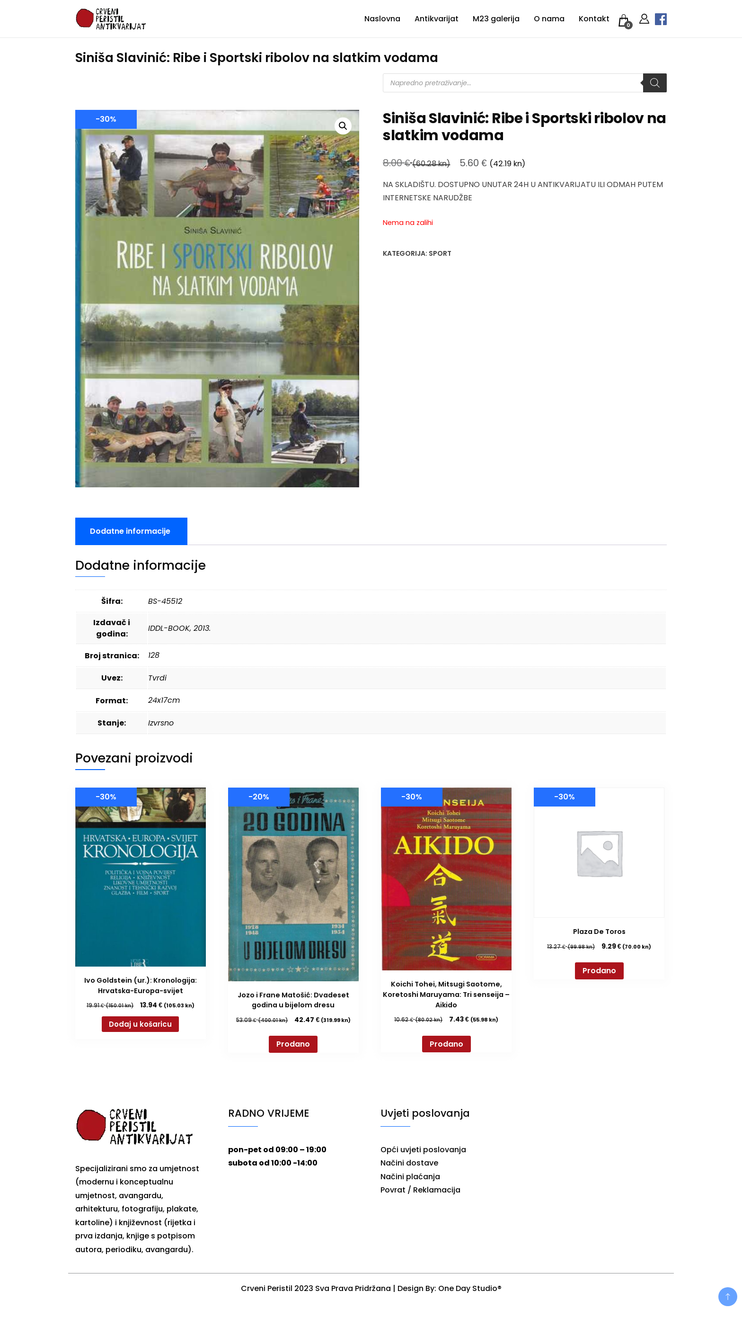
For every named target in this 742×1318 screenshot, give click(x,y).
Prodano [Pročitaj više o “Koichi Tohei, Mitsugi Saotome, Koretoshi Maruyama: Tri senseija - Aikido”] (446, 1044)
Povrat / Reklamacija (420, 1189)
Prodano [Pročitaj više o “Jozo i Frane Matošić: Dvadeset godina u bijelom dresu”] (293, 1044)
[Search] (655, 82)
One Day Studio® (470, 1288)
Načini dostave (409, 1162)
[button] (343, 125)
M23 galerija (496, 18)
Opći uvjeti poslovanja (423, 1149)
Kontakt (594, 18)
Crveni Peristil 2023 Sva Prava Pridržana (316, 1288)
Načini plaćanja (410, 1176)
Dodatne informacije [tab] (130, 531)
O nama (549, 18)
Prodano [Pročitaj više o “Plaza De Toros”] (599, 970)
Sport (440, 253)
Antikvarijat (437, 18)
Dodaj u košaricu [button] (140, 1024)
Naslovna (382, 18)
